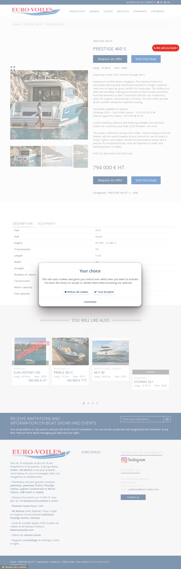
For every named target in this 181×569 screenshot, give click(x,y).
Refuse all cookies (76, 291)
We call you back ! (166, 47)
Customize (90, 301)
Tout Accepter (104, 291)
